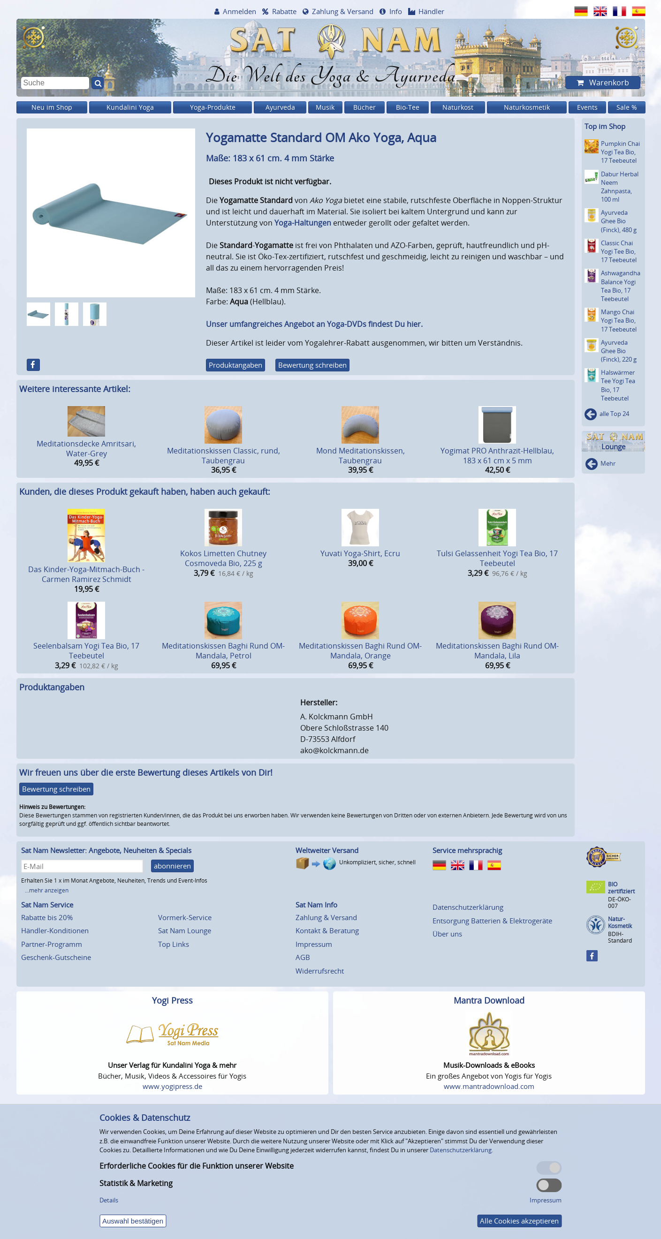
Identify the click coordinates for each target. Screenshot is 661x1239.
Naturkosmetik (527, 107)
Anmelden (239, 11)
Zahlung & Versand (342, 11)
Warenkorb (608, 82)
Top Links (173, 944)
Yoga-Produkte (213, 107)
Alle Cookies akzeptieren (519, 1220)
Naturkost (457, 107)
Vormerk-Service (185, 917)
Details (108, 1200)
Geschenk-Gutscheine (56, 957)
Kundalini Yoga (130, 107)
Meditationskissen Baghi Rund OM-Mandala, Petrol (223, 651)
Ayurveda (280, 107)
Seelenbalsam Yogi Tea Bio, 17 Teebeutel (86, 651)
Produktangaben (235, 365)
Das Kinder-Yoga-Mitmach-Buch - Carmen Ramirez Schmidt (86, 574)
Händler (431, 11)
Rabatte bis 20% (47, 917)
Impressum (314, 944)
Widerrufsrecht (320, 970)
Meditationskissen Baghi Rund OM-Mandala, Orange (360, 651)
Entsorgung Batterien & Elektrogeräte (492, 920)
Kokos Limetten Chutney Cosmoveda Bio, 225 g (223, 558)
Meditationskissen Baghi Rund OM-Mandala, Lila (497, 651)
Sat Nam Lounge (184, 930)
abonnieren (172, 865)
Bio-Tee (407, 107)
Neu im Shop (51, 107)
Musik (325, 107)
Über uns (447, 933)
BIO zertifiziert (621, 888)
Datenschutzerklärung (468, 907)
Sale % (626, 107)
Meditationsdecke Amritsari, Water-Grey (86, 448)
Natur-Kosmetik (620, 922)
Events (587, 107)
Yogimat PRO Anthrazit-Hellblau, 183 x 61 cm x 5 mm (497, 456)
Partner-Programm (51, 944)
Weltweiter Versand (327, 850)
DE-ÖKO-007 (619, 902)
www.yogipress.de (172, 1086)
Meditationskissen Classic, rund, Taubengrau (223, 456)
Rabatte (284, 11)
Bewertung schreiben (312, 365)
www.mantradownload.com (489, 1086)
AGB (303, 957)
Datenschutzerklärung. (461, 1150)
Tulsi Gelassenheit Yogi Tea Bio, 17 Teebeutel (497, 558)
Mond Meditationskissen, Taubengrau (360, 456)
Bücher (364, 107)
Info (395, 11)
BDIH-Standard (620, 937)
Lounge (613, 446)
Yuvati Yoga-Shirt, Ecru (360, 553)
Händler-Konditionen (55, 930)
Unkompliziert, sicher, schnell (377, 862)
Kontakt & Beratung (327, 930)
